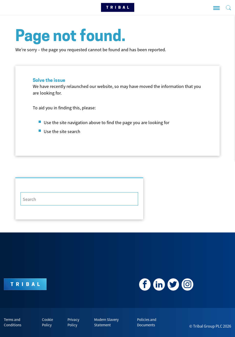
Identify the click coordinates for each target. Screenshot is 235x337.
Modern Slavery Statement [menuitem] (106, 322)
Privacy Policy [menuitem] (73, 322)
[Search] (79, 198)
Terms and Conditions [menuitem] (12, 322)
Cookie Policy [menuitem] (47, 322)
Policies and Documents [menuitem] (146, 322)
